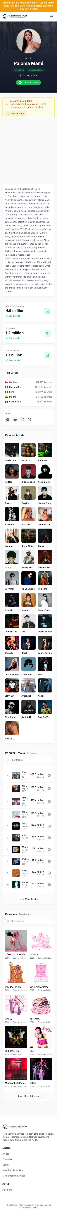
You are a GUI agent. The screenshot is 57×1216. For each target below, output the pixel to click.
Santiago (13, 382)
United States (30, 75)
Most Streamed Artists (13, 1175)
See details (13, 315)
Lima (11, 392)
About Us (7, 1189)
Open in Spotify (29, 82)
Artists (5, 1153)
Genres (5, 1164)
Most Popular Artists (12, 1170)
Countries (7, 1159)
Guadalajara (15, 401)
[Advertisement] (28, 150)
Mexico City (15, 387)
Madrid (13, 396)
